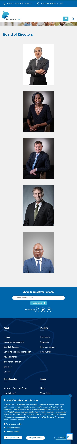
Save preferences (13, 438)
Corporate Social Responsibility (17, 352)
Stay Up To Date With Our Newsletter (38, 292)
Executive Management (14, 342)
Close (70, 396)
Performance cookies (14, 424)
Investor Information (12, 362)
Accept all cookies (35, 438)
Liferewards (45, 352)
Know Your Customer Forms (15, 388)
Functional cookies (13, 428)
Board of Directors (11, 347)
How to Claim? (10, 393)
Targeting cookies (12, 431)
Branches (8, 367)
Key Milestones (10, 357)
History (7, 337)
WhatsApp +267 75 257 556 (52, 4)
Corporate (44, 342)
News (42, 388)
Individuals (45, 337)
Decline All (61, 438)
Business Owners (47, 347)
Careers (7, 372)
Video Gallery (46, 393)
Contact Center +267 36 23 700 (19, 4)
